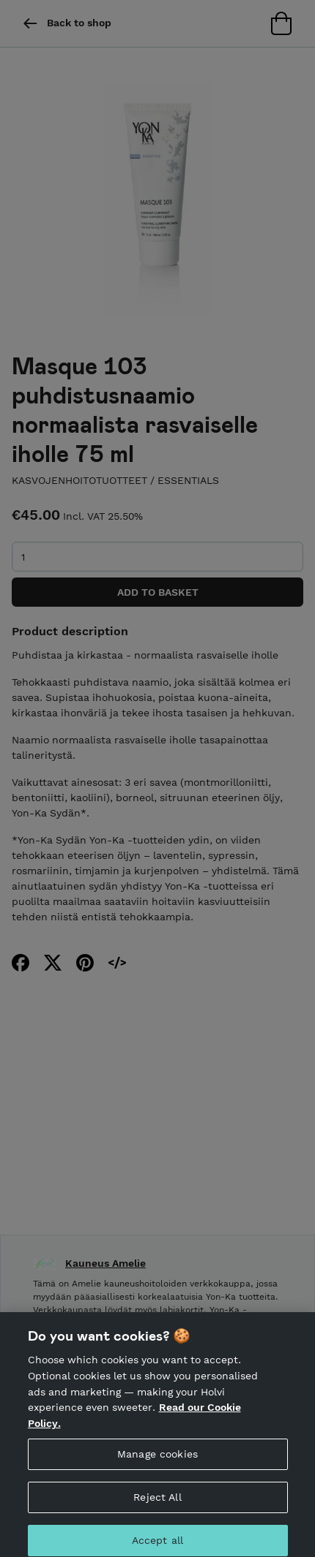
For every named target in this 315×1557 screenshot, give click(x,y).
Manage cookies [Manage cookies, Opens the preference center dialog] (157, 1459)
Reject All (157, 1502)
